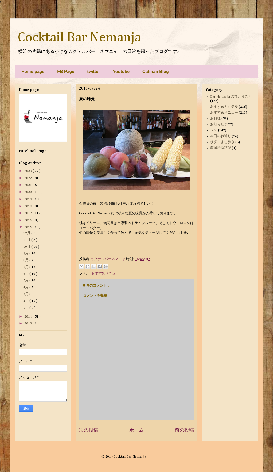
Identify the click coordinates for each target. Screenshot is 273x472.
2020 (28, 192)
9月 (26, 253)
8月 (26, 260)
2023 (28, 171)
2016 (28, 220)
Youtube (121, 71)
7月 (26, 267)
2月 (26, 301)
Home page (32, 71)
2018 (28, 206)
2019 (28, 199)
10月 (27, 247)
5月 (26, 280)
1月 (26, 307)
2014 (28, 316)
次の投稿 (88, 430)
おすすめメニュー (105, 273)
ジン (213, 130)
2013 (28, 323)
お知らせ (217, 124)
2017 (28, 213)
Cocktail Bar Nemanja (79, 37)
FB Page (65, 71)
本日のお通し (220, 136)
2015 (28, 227)
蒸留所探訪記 (220, 148)
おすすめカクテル (224, 107)
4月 (26, 287)
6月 (26, 274)
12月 (27, 233)
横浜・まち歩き (222, 142)
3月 (26, 294)
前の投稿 (184, 430)
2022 (28, 178)
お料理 (215, 118)
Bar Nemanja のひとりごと (231, 96)
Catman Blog (155, 71)
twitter (93, 71)
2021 (28, 185)
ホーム (136, 430)
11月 (27, 240)
